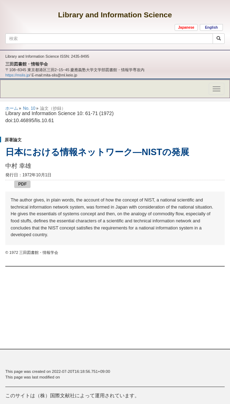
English (211, 27)
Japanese (186, 27)
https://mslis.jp (17, 75)
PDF (22, 184)
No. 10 (29, 108)
